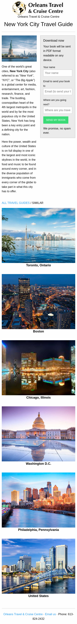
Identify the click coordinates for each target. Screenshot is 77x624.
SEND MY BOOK (56, 120)
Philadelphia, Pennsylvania (38, 530)
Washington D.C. (38, 463)
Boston (38, 331)
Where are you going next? (54, 102)
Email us (50, 614)
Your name (49, 67)
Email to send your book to (56, 83)
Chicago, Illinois (38, 397)
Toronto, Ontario (38, 265)
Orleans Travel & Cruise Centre (23, 614)
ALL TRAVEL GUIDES (16, 202)
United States (38, 596)
